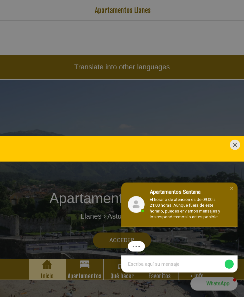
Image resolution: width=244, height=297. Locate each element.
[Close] (235, 83)
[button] (232, 188)
